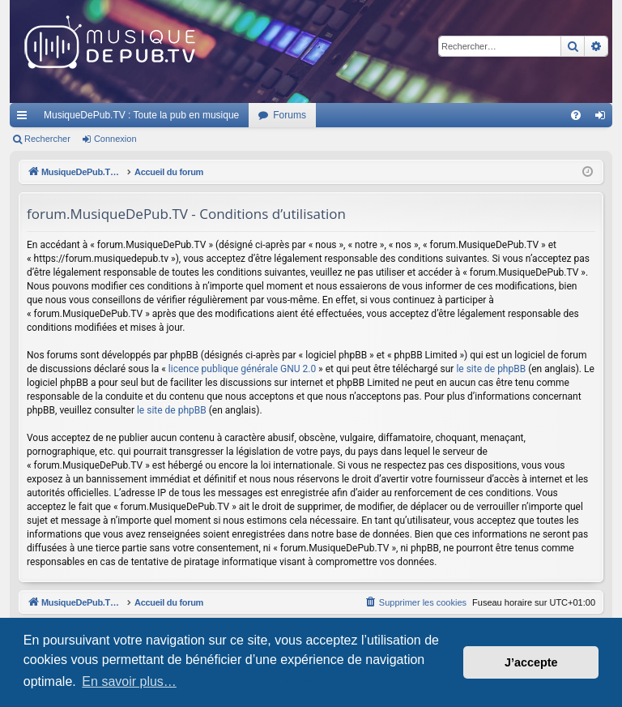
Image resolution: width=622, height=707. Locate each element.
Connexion (115, 139)
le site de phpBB (491, 369)
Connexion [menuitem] (603, 118)
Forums (289, 115)
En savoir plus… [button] (129, 681)
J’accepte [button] (531, 662)
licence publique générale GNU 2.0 (242, 369)
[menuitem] (576, 115)
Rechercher (47, 139)
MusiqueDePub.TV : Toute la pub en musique (141, 115)
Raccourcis (25, 118)
